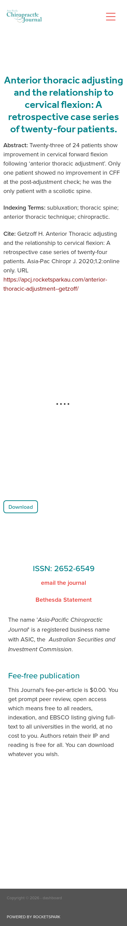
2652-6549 (74, 568)
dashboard (52, 898)
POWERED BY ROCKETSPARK (33, 917)
